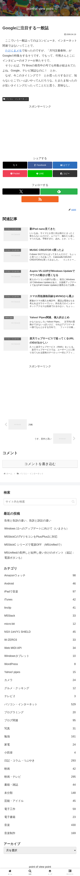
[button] (65, 173)
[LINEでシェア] (40, 173)
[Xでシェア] (15, 165)
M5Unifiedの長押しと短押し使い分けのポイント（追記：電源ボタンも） (39, 555)
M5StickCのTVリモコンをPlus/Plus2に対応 (30, 536)
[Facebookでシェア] (40, 165)
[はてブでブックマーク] (65, 165)
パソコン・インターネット (15, 99)
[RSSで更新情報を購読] (40, 199)
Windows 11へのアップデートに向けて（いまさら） (36, 528)
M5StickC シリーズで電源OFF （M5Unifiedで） (33, 545)
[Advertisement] (40, 130)
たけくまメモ (13, 50)
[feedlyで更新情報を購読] (59, 191)
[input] (40, 502)
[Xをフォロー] (21, 191)
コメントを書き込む (40, 464)
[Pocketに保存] (15, 173)
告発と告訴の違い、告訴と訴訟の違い (27, 520)
